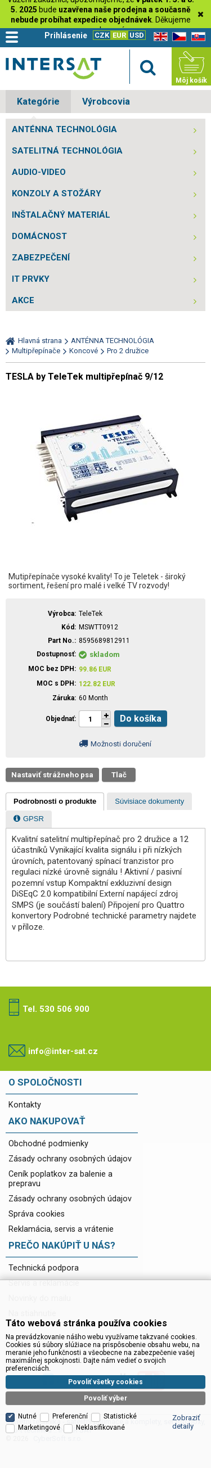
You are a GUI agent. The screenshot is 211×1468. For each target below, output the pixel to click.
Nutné (27, 1388)
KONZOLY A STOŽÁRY (56, 193)
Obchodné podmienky (48, 1144)
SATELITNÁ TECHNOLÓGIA (67, 151)
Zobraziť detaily (186, 1393)
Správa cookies (36, 1214)
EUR (119, 35)
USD (136, 35)
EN (158, 37)
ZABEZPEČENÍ (41, 258)
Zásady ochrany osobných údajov (70, 1159)
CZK (102, 35)
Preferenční (70, 1388)
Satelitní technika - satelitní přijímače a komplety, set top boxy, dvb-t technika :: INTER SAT (53, 68)
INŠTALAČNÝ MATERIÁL (61, 215)
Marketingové (39, 1399)
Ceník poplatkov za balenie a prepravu (60, 1178)
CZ (177, 37)
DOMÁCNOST (39, 236)
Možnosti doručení (121, 744)
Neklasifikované (100, 1399)
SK (196, 37)
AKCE (23, 300)
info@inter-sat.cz (63, 1051)
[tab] (55, 801)
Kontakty (24, 1105)
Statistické (120, 1388)
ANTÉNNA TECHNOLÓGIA (64, 129)
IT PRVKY (31, 279)
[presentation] (55, 801)
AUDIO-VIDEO (39, 172)
